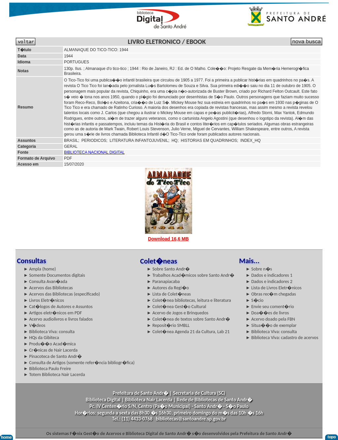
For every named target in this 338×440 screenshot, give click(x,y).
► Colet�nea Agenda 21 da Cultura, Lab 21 (188, 331)
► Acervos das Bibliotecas (48, 288)
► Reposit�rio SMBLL (168, 325)
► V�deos (34, 325)
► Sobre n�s (259, 269)
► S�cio (254, 300)
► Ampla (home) (39, 269)
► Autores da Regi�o (168, 288)
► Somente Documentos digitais (54, 275)
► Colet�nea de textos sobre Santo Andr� (188, 319)
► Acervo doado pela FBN (270, 319)
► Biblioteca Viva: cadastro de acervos (282, 337)
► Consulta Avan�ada (45, 281)
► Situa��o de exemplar (271, 325)
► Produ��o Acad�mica (49, 344)
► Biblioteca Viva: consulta (49, 331)
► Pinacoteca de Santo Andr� (52, 356)
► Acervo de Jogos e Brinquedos (178, 313)
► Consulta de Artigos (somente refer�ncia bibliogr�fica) (79, 362)
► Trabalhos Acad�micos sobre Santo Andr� (190, 275)
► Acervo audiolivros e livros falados (58, 319)
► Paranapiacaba (163, 281)
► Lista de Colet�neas (169, 294)
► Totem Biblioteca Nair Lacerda (54, 374)
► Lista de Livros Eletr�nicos (273, 288)
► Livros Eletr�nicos (43, 300)
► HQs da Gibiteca (41, 337)
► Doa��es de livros (267, 313)
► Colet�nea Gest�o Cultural (176, 306)
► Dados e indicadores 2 (269, 281)
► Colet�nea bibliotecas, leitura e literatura (189, 300)
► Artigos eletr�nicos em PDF (52, 313)
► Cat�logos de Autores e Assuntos (57, 306)
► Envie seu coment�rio (270, 306)
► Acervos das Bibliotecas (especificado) (61, 294)
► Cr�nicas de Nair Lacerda (50, 350)
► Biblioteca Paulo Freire (47, 368)
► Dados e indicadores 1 (269, 275)
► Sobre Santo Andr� (168, 269)
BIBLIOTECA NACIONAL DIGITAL (94, 152)
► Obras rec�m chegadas (271, 294)
